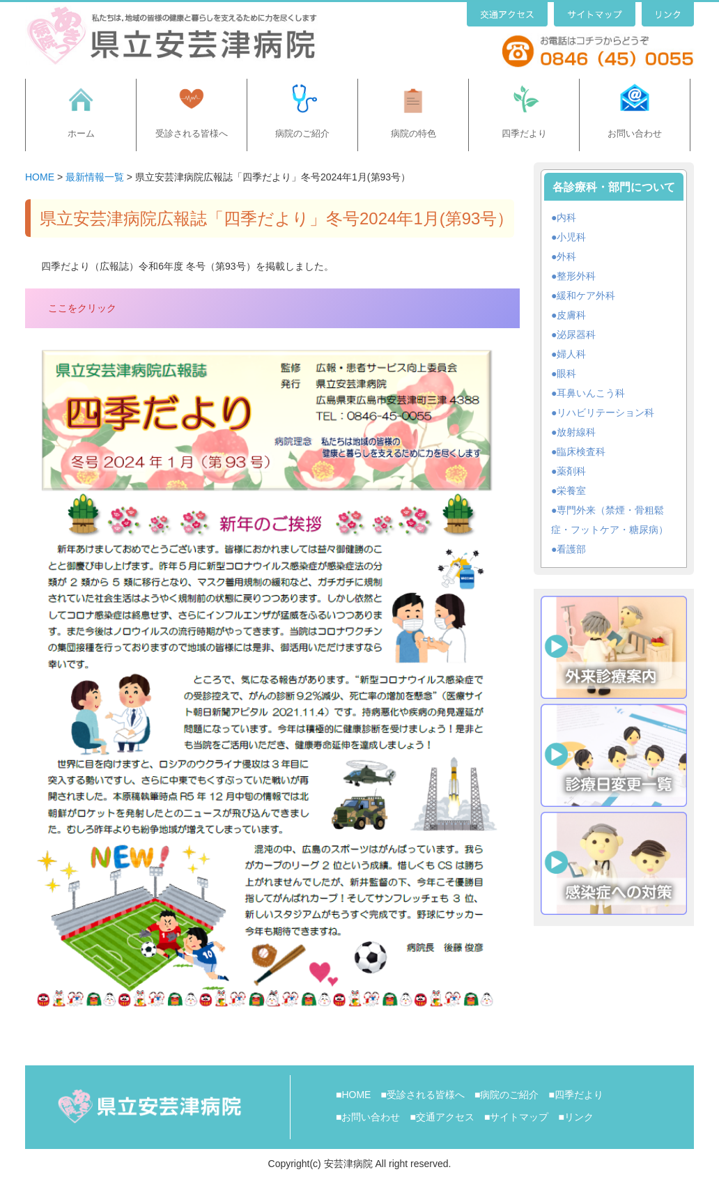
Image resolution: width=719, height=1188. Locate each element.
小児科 (571, 236)
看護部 (571, 549)
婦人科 (571, 354)
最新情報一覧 (94, 177)
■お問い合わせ (368, 1117)
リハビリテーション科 (605, 412)
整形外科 (576, 275)
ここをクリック (82, 308)
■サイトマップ (516, 1117)
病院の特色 (413, 133)
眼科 (566, 373)
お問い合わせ (635, 133)
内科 (566, 217)
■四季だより (575, 1094)
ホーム (81, 133)
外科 (566, 256)
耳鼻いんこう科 (591, 393)
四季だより (524, 133)
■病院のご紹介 (506, 1094)
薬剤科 (571, 471)
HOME (39, 177)
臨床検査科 (581, 451)
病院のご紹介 (302, 133)
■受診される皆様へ (422, 1094)
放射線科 (576, 432)
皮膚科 (571, 315)
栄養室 (571, 490)
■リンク (575, 1117)
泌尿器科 (576, 334)
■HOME (353, 1094)
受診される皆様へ (191, 133)
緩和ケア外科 (586, 295)
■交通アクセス (442, 1117)
